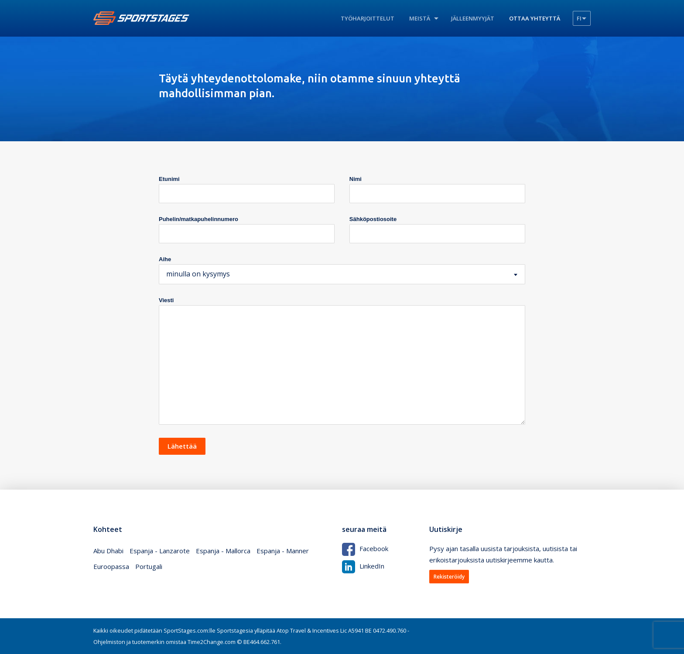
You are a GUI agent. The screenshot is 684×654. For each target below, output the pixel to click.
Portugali (148, 566)
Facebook (365, 548)
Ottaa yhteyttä (534, 18)
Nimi (355, 179)
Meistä (419, 18)
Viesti (166, 300)
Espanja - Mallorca (223, 550)
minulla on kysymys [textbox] (198, 273)
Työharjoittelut (367, 18)
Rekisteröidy (449, 576)
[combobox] (342, 274)
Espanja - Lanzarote (160, 550)
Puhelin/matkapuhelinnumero (198, 219)
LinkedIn (363, 566)
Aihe (165, 259)
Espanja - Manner (282, 550)
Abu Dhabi (108, 550)
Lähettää (182, 446)
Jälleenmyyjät (472, 18)
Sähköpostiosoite (373, 219)
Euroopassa (111, 566)
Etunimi (169, 179)
